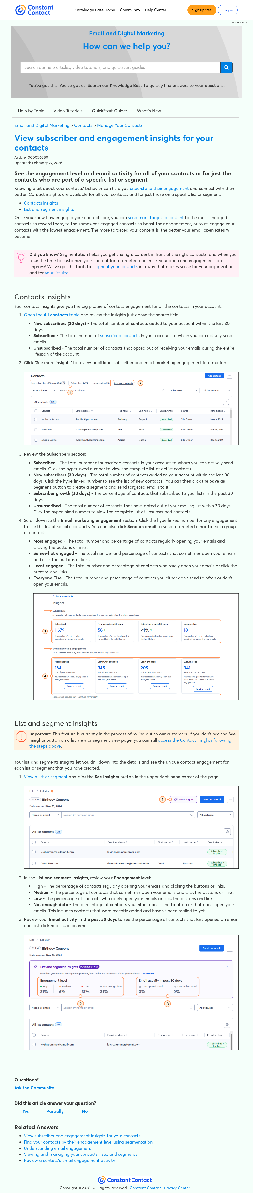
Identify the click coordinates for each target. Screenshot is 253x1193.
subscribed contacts (120, 335)
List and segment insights (49, 209)
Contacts (83, 125)
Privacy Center (177, 1187)
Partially (55, 1111)
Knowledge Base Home (94, 9)
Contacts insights (41, 203)
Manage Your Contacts (120, 125)
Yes (25, 1111)
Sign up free (201, 10)
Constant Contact (145, 1187)
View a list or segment (46, 776)
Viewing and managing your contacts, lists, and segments (80, 1154)
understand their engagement (159, 188)
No (85, 1111)
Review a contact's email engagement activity (69, 1160)
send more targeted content (156, 217)
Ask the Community (34, 1087)
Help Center (155, 9)
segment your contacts (115, 266)
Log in (228, 10)
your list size (57, 272)
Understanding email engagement (57, 1148)
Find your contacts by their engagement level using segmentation (88, 1142)
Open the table (51, 315)
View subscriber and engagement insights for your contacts (82, 1136)
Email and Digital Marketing (41, 125)
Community (130, 9)
